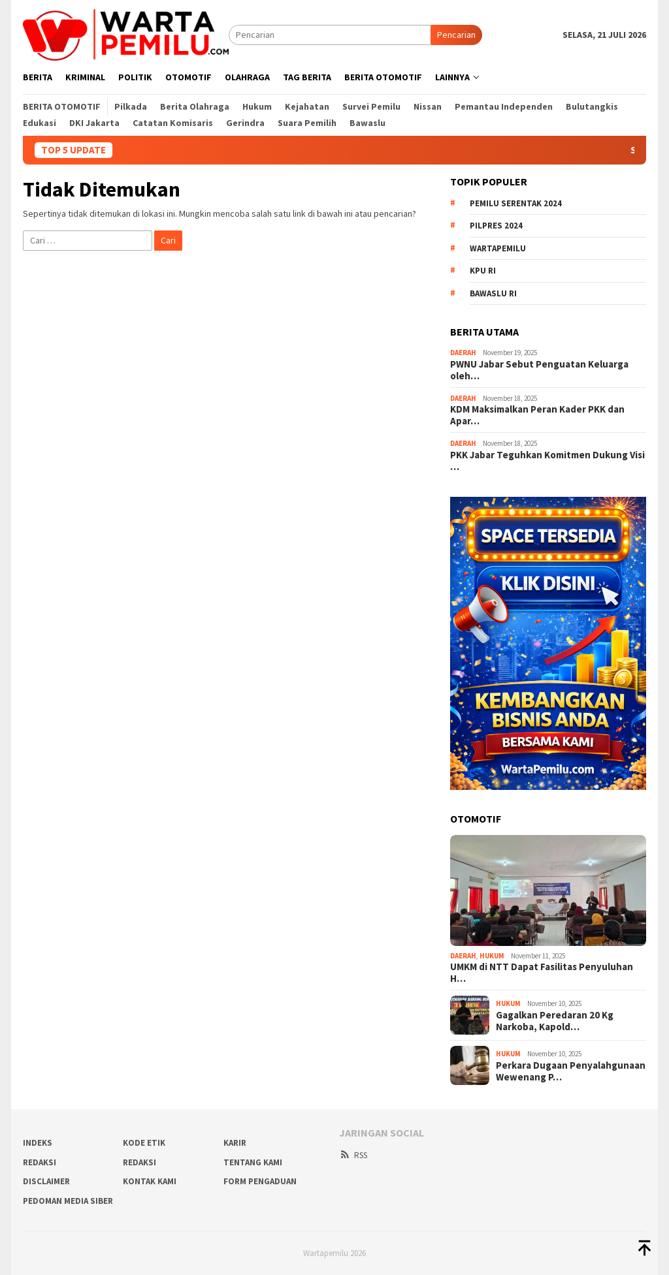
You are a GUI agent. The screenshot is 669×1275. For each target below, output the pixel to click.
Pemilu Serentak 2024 (516, 203)
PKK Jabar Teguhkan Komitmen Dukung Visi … (547, 461)
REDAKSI (39, 1162)
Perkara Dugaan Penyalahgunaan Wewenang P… (570, 1071)
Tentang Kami (252, 1162)
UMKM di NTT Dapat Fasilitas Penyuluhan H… (541, 972)
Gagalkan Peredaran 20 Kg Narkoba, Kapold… (554, 1021)
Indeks (37, 1142)
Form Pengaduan (260, 1181)
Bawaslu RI (493, 293)
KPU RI (483, 270)
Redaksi (139, 1162)
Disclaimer (46, 1181)
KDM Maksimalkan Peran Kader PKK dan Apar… (537, 415)
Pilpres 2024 (496, 225)
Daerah (463, 352)
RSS (353, 1155)
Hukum (492, 955)
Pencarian (456, 34)
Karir (234, 1142)
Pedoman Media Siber (68, 1200)
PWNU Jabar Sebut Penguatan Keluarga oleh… (539, 370)
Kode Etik (144, 1142)
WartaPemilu (498, 248)
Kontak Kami (149, 1181)
